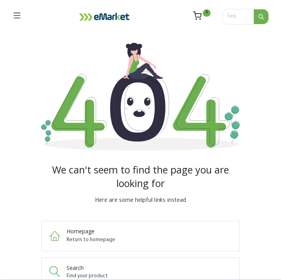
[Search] (261, 16)
